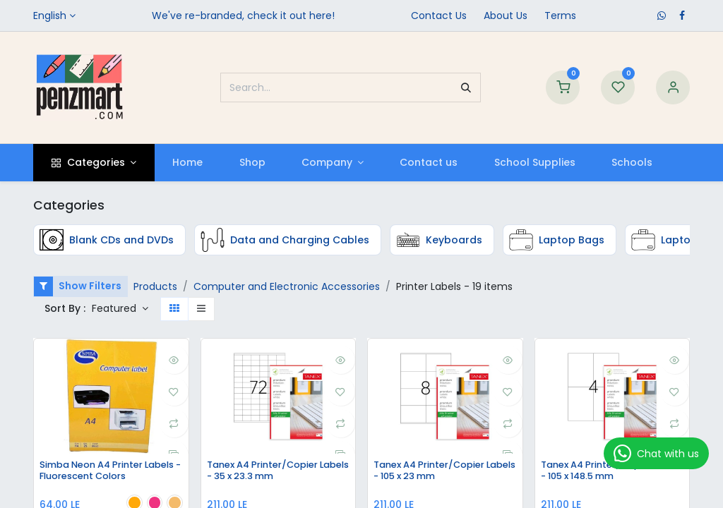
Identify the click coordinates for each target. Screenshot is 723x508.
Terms (560, 15)
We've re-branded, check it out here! (243, 15)
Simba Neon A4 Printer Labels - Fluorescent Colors (111, 471)
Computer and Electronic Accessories (286, 286)
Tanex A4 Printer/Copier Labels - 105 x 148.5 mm (602, 471)
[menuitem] (188, 162)
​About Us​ (505, 15)
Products (155, 286)
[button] (120, 309)
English (49, 15)
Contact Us (439, 15)
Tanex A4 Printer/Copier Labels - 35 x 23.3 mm (268, 471)
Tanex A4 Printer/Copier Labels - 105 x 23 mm (435, 471)
